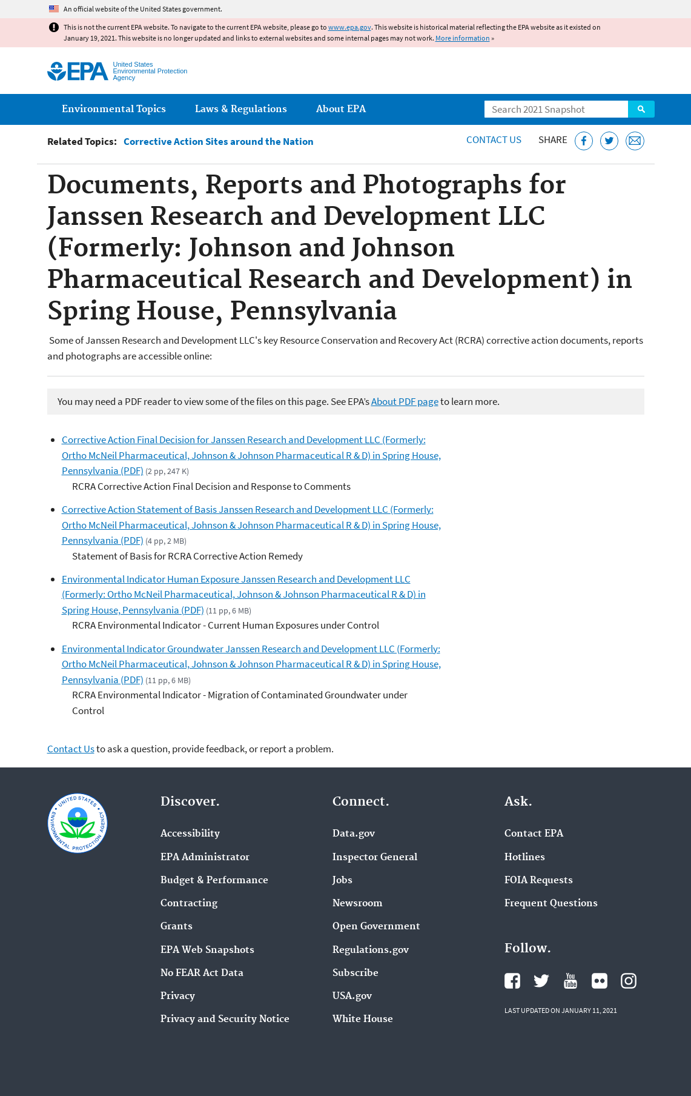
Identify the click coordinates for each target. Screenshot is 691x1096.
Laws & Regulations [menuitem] (241, 109)
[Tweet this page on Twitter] (609, 141)
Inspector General (374, 857)
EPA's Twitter (541, 981)
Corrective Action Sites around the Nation (219, 141)
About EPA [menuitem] (341, 109)
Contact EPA (533, 834)
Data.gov (353, 834)
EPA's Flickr (599, 981)
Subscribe (355, 973)
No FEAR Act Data (201, 973)
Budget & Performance (214, 880)
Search (641, 109)
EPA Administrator (205, 857)
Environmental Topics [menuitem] (114, 109)
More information (462, 37)
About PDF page (404, 401)
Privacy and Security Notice (224, 1019)
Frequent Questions (551, 903)
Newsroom (357, 903)
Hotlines (524, 857)
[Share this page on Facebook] (584, 141)
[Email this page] (635, 141)
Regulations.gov (370, 950)
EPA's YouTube (570, 981)
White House (362, 1019)
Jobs (342, 880)
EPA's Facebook (512, 981)
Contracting (188, 903)
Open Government (376, 926)
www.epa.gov (349, 27)
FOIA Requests (538, 880)
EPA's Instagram (628, 981)
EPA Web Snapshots (207, 950)
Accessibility (190, 834)
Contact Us (493, 139)
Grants (176, 926)
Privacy (177, 996)
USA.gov (352, 996)
